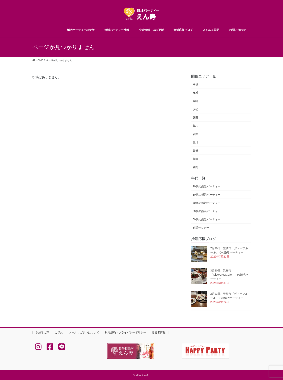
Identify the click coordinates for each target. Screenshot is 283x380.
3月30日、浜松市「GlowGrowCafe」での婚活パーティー (229, 274)
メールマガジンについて (84, 332)
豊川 (195, 142)
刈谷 (195, 84)
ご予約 (59, 332)
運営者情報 (158, 332)
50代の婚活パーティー (207, 211)
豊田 (195, 158)
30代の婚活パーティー (207, 194)
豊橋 (195, 150)
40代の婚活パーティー (207, 202)
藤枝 (195, 125)
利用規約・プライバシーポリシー (125, 332)
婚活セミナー (201, 227)
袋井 (195, 134)
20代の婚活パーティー (207, 186)
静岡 (195, 167)
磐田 (195, 117)
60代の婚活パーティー (207, 219)
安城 (195, 92)
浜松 (195, 109)
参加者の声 (42, 332)
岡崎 (195, 101)
